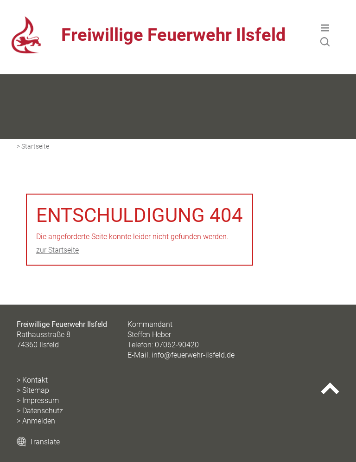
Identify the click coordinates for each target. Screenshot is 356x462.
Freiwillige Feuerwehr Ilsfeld (173, 35)
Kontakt (35, 380)
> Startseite (33, 146)
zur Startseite (57, 250)
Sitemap (35, 390)
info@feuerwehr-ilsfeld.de (193, 355)
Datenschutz (42, 410)
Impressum (40, 400)
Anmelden (38, 420)
